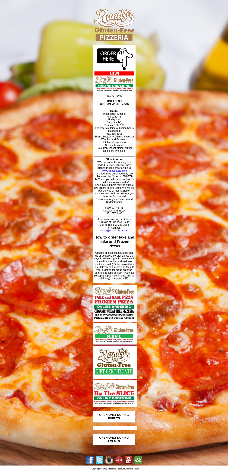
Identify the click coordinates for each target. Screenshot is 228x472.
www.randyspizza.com (114, 170)
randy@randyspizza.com (114, 230)
